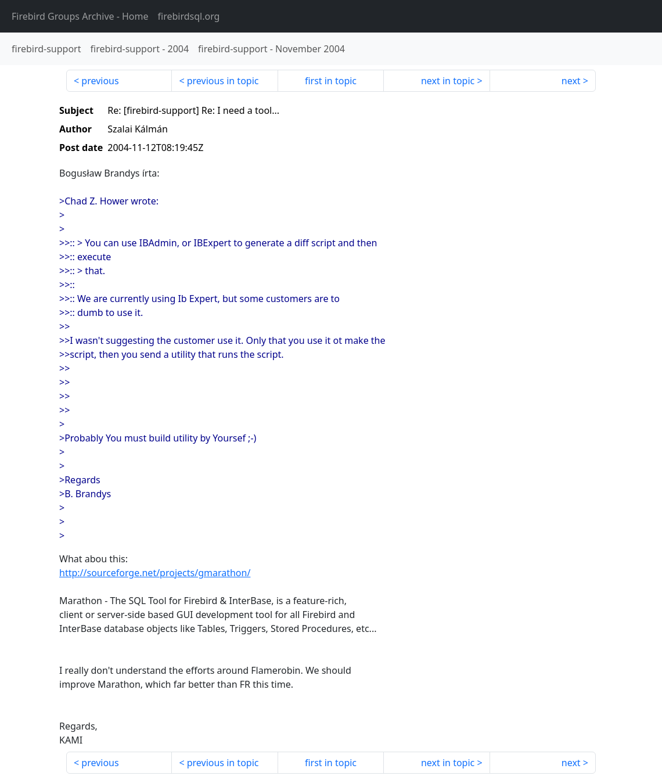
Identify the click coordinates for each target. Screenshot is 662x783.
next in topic (447, 80)
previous (99, 80)
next (571, 80)
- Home (80, 16)
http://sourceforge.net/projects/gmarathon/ (154, 572)
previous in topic (223, 80)
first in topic (331, 80)
